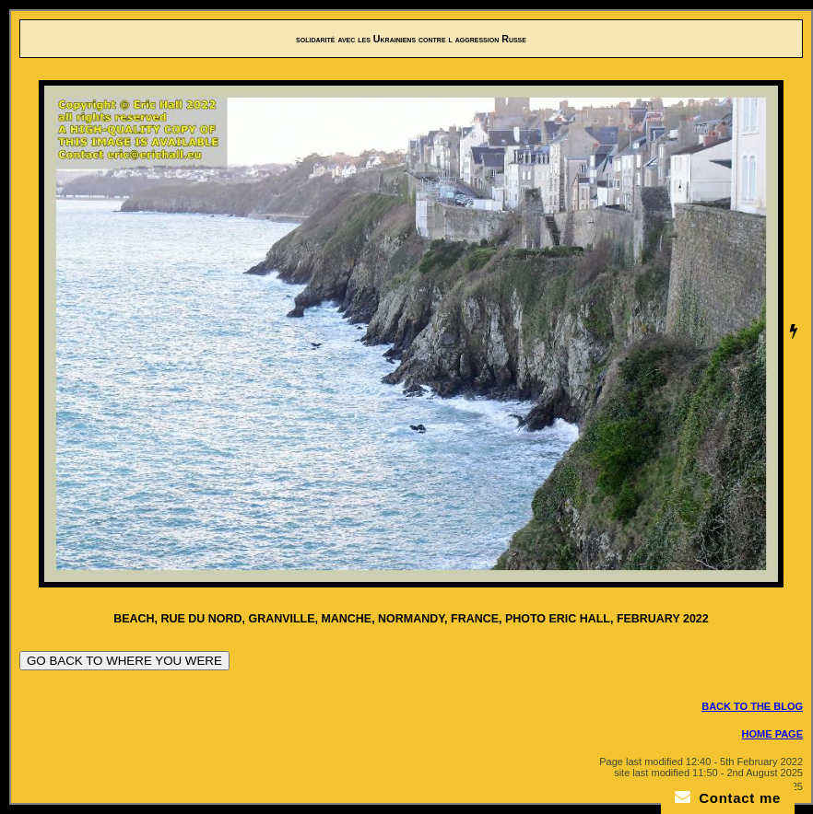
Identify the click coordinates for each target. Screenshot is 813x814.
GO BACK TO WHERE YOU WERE (124, 661)
